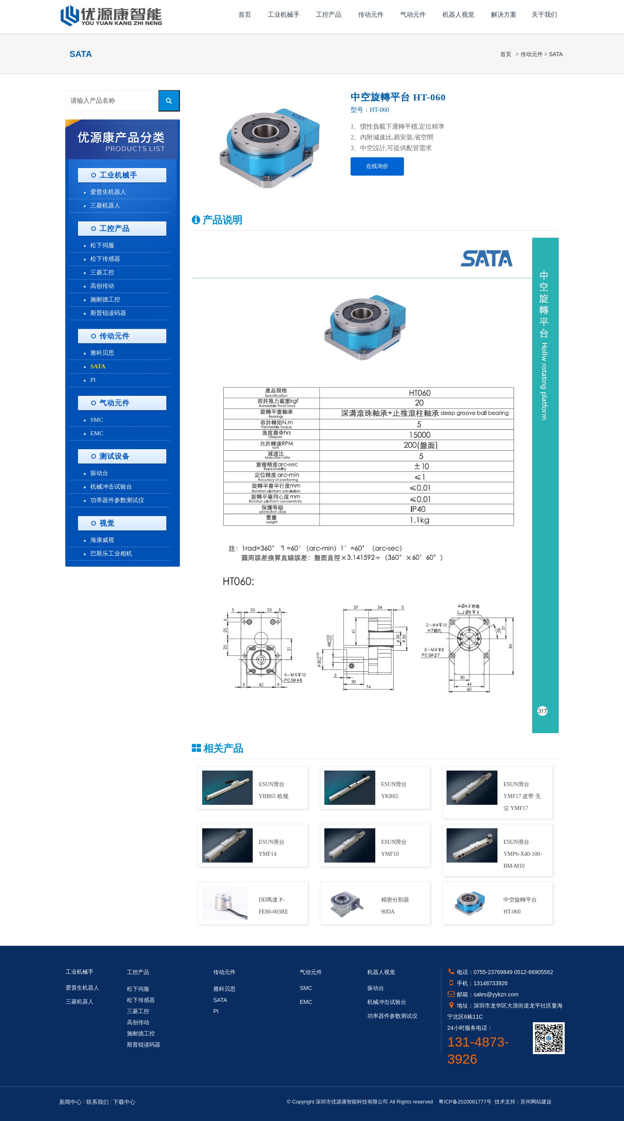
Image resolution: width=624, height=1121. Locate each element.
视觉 (107, 523)
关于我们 (544, 14)
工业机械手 (284, 14)
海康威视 (102, 540)
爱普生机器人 (108, 192)
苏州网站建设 (536, 1102)
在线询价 (377, 166)
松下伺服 (102, 245)
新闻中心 (70, 1102)
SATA (556, 54)
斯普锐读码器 (108, 313)
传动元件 (371, 14)
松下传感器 (105, 259)
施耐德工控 (105, 299)
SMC (96, 420)
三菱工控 (102, 272)
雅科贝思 (102, 353)
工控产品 (328, 14)
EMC (96, 433)
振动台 (99, 473)
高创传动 (102, 286)
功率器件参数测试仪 (117, 500)
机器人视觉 (458, 14)
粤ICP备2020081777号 (465, 1102)
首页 (244, 14)
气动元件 (413, 14)
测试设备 (114, 456)
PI (93, 380)
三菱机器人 (105, 205)
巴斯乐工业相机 (111, 553)
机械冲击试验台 (111, 486)
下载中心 (124, 1102)
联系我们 (97, 1102)
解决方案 (504, 14)
